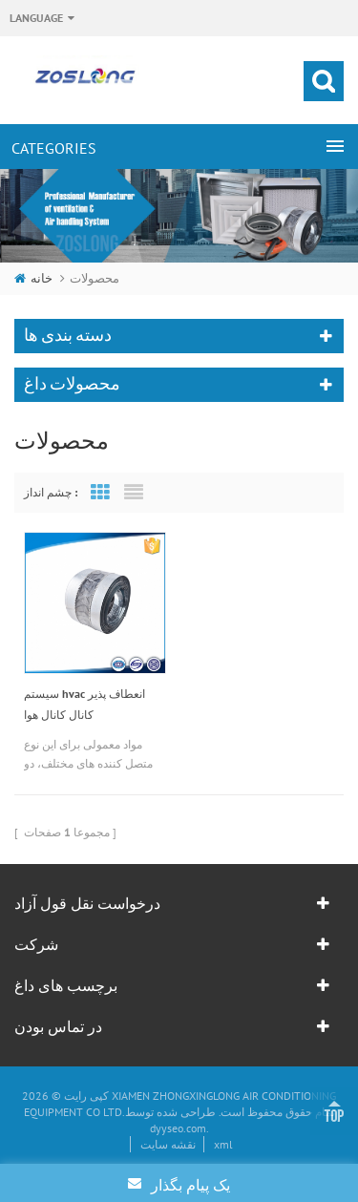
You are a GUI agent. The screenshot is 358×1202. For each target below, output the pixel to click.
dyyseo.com (178, 1128)
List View (133, 492)
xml (223, 1144)
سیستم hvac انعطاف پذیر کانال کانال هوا (84, 704)
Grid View (100, 492)
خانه (33, 278)
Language (36, 18)
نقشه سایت (168, 1144)
